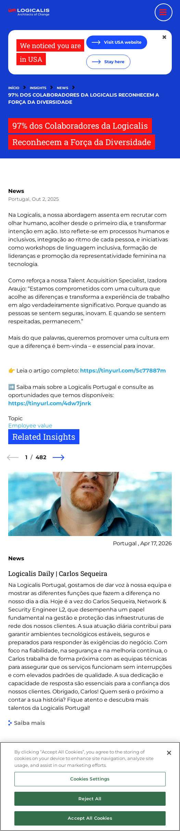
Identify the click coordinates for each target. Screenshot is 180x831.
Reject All (89, 802)
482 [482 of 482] (41, 457)
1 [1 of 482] (26, 457)
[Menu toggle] (163, 12)
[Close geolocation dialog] (164, 37)
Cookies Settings (90, 782)
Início (13, 88)
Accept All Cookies (90, 822)
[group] (90, 599)
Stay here (114, 61)
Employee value (30, 425)
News (62, 88)
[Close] (169, 756)
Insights (38, 88)
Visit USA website (122, 42)
